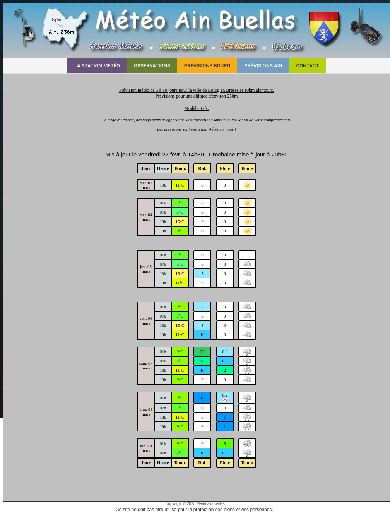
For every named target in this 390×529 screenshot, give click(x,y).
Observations (152, 66)
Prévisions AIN (263, 66)
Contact (307, 66)
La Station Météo (97, 66)
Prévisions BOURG (207, 66)
